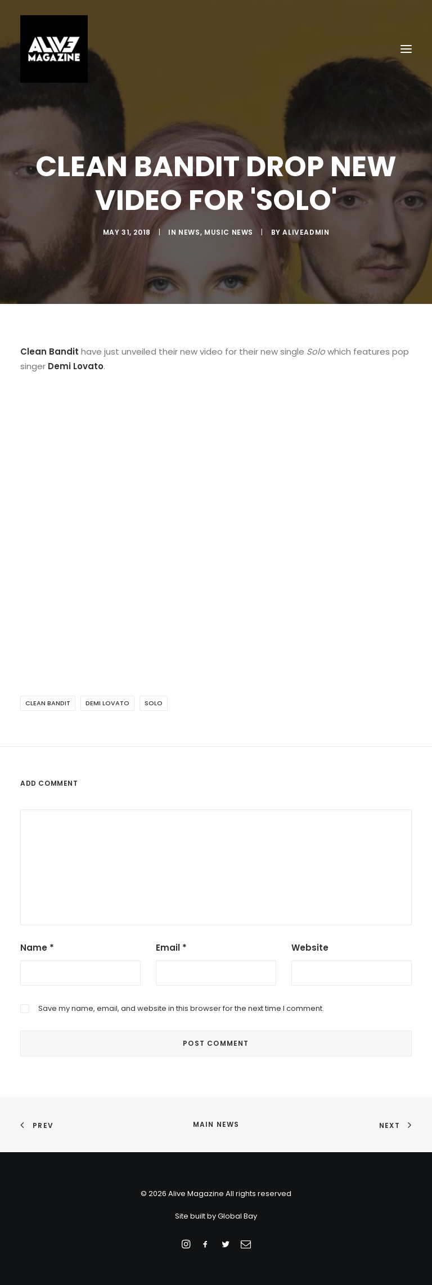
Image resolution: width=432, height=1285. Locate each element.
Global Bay (237, 1216)
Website (309, 947)
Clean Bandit (47, 703)
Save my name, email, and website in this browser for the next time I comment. (181, 1008)
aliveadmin (305, 232)
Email (171, 947)
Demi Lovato (107, 703)
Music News (228, 232)
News (189, 232)
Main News (216, 1124)
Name (37, 947)
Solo (154, 703)
